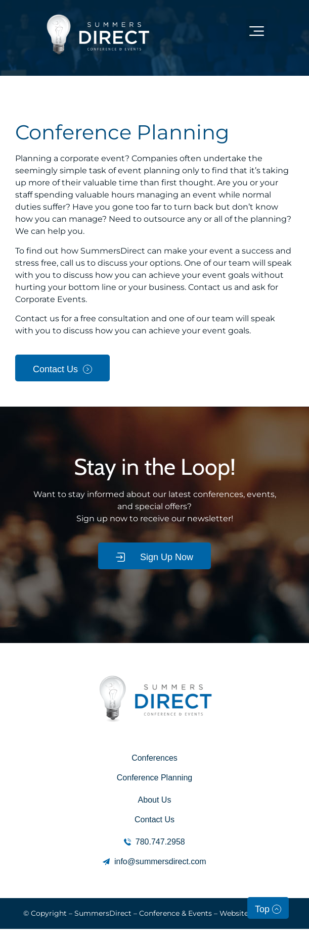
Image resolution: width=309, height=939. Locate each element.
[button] (257, 30)
